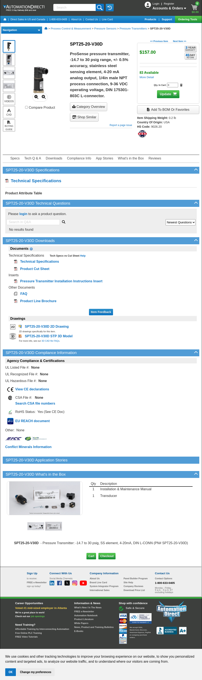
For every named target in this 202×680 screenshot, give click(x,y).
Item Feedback (101, 312)
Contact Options (163, 564)
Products (151, 19)
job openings (38, 602)
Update (165, 94)
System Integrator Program (104, 572)
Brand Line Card (98, 568)
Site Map (36, 645)
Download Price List (134, 576)
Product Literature (84, 605)
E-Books (78, 616)
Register (169, 3)
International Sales (100, 576)
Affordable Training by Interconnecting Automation (42, 615)
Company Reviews (133, 572)
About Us (76, 19)
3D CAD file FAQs (50, 341)
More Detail (147, 77)
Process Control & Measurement (71, 28)
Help (82, 255)
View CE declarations (32, 389)
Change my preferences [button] (35, 672)
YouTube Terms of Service (155, 645)
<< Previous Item (159, 41)
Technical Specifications (33, 180)
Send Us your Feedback (56, 645)
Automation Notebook (86, 601)
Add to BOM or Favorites (168, 109)
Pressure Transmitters (133, 28)
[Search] (74, 7)
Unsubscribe (79, 645)
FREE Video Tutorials (26, 622)
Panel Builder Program (136, 564)
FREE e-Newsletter (84, 597)
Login (156, 3)
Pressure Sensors (105, 28)
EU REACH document (32, 421)
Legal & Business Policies (125, 645)
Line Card (107, 19)
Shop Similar (84, 117)
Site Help (128, 568)
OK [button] (11, 672)
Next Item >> (179, 41)
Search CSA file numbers (35, 403)
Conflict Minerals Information (28, 447)
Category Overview (88, 106)
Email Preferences (98, 645)
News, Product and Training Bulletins (94, 613)
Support (167, 19)
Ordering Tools (188, 19)
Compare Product (40, 107)
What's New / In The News (88, 593)
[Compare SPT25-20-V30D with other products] (26, 107)
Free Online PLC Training (28, 619)
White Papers (81, 609)
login (23, 214)
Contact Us (91, 19)
